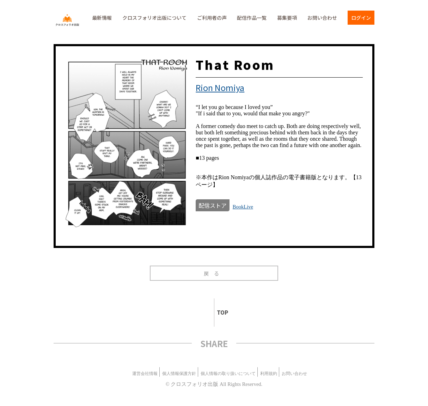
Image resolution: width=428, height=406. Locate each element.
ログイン (361, 17)
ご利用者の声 (212, 17)
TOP (219, 312)
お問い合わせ (322, 17)
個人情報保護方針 (179, 373)
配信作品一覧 (252, 17)
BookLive (243, 207)
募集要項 (287, 17)
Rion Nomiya (220, 87)
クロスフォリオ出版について (154, 17)
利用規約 (268, 373)
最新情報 (102, 17)
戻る (214, 273)
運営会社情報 (145, 373)
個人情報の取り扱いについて (228, 373)
